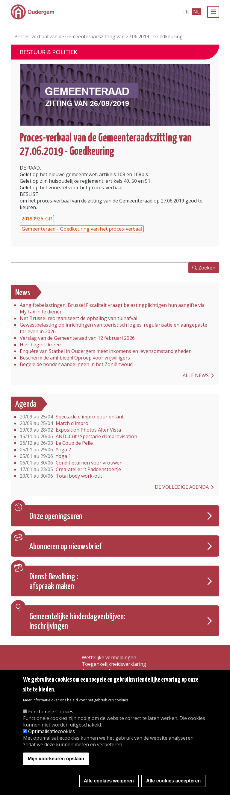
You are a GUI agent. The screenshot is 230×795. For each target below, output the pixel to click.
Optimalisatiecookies (51, 731)
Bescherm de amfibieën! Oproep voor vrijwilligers (75, 357)
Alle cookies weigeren (109, 780)
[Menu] (213, 12)
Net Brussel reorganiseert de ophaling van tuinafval (78, 318)
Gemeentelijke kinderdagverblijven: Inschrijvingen (77, 621)
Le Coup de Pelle (56, 443)
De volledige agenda (182, 487)
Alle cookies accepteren (173, 780)
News (23, 293)
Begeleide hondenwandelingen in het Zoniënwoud (76, 364)
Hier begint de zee (40, 344)
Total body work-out (61, 476)
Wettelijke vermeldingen (109, 657)
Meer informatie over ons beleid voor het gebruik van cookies (75, 700)
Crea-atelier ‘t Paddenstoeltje (70, 469)
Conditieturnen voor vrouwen (71, 462)
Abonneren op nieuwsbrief (65, 547)
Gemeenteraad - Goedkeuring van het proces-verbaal (82, 229)
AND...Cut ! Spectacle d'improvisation (78, 436)
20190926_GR (37, 218)
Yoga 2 (45, 449)
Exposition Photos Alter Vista (70, 430)
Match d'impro (54, 423)
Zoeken (206, 267)
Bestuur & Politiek (48, 52)
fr (186, 11)
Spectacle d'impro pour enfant (72, 416)
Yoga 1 (45, 456)
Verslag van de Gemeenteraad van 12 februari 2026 (77, 338)
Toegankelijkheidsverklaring (114, 664)
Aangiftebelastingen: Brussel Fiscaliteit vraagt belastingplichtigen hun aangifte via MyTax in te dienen (112, 308)
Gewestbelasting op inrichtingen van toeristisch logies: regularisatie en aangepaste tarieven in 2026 (113, 328)
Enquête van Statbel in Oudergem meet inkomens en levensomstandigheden (106, 351)
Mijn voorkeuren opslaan (56, 758)
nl (196, 11)
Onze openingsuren (55, 516)
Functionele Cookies (50, 711)
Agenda (25, 404)
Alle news (196, 375)
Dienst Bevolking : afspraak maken (53, 582)
